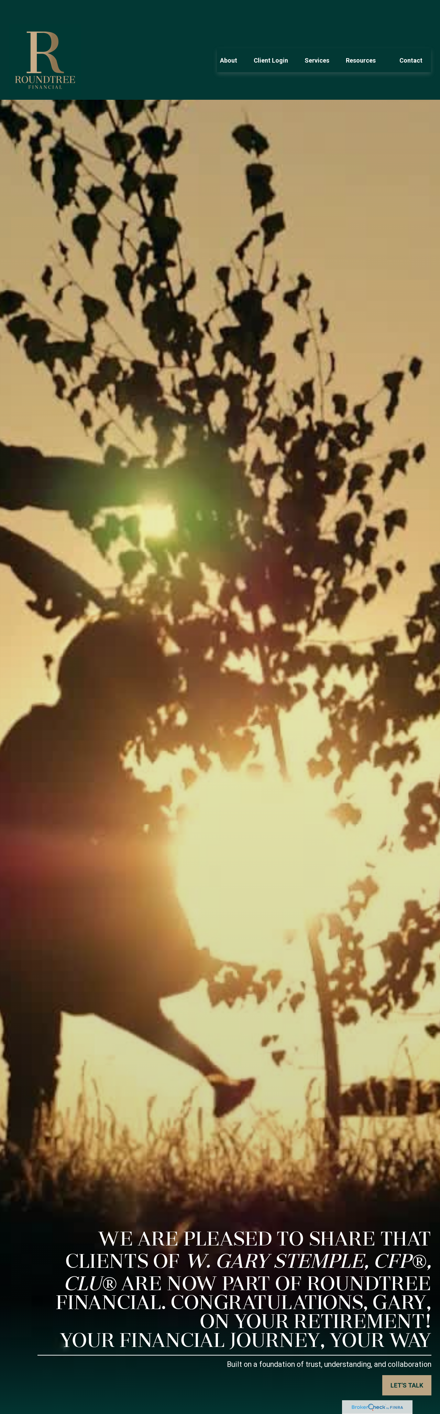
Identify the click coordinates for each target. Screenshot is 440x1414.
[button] (228, 40)
